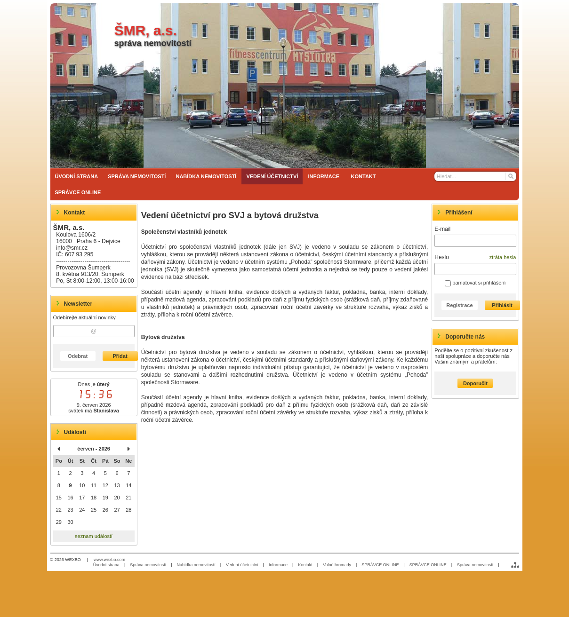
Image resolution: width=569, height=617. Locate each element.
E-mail (442, 229)
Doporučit (475, 383)
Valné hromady (337, 564)
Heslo (441, 257)
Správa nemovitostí (148, 564)
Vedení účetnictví (242, 564)
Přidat (119, 356)
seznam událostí (93, 536)
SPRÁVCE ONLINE (380, 564)
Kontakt (305, 564)
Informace (278, 564)
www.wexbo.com (109, 559)
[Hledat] (510, 176)
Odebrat (78, 356)
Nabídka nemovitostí (196, 564)
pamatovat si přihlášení (475, 282)
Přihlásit (502, 305)
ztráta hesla (502, 257)
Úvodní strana (106, 564)
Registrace (459, 305)
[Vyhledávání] (475, 176)
